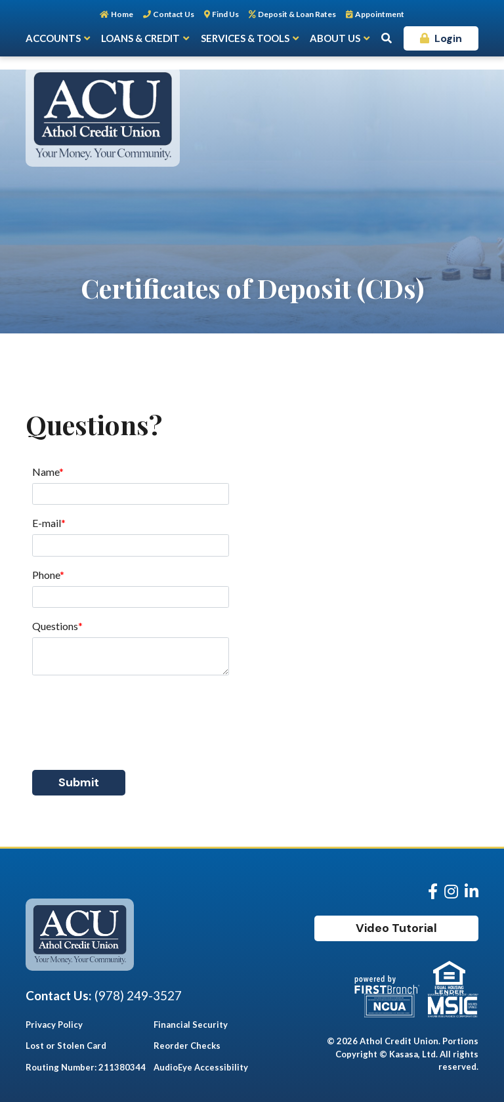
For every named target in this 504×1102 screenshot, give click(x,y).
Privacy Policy (54, 1024)
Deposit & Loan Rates (297, 14)
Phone (46, 574)
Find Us (225, 14)
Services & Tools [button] (245, 38)
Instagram (451, 891)
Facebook (433, 891)
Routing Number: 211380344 (86, 1067)
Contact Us (173, 14)
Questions (55, 626)
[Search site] (386, 38)
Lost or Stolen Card (66, 1045)
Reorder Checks (187, 1045)
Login (448, 38)
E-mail (46, 523)
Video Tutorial (396, 928)
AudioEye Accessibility (201, 1067)
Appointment (379, 14)
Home (122, 14)
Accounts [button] (53, 38)
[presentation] (132, 715)
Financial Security (191, 1024)
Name (45, 471)
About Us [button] (335, 38)
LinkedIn (471, 891)
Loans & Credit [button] (140, 38)
